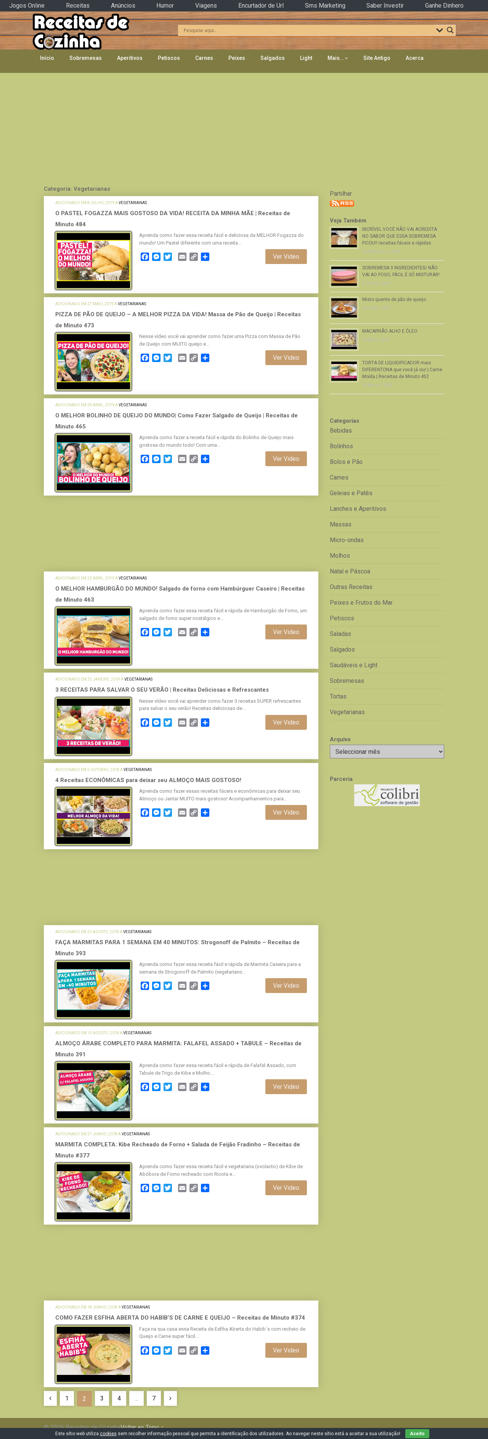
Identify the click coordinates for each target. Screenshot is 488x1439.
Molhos (340, 555)
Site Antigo (376, 58)
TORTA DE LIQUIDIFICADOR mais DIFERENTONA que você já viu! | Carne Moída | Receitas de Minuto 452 (402, 369)
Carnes (204, 58)
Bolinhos (341, 446)
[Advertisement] (244, 127)
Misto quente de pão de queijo (394, 299)
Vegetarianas (133, 203)
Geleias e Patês (351, 493)
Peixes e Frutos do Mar (361, 602)
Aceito (417, 1433)
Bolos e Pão (346, 461)
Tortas (338, 696)
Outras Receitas (351, 587)
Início (47, 58)
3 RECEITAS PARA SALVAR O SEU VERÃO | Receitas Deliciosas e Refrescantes (162, 689)
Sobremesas (85, 58)
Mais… (335, 58)
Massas (341, 524)
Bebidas (341, 430)
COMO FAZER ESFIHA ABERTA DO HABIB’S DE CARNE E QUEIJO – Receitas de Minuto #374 (180, 1317)
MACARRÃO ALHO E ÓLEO (389, 331)
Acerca (415, 58)
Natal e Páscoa (350, 571)
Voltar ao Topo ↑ (142, 1427)
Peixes (236, 58)
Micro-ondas (347, 540)
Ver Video (286, 256)
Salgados (272, 58)
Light (306, 58)
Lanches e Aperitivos (358, 508)
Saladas (340, 633)
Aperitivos (130, 58)
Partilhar (341, 193)
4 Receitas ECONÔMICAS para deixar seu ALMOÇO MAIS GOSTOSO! (148, 780)
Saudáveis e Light (353, 665)
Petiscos (169, 58)
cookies (108, 1433)
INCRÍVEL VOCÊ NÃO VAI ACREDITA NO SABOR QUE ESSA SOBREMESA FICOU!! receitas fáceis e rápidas (399, 236)
